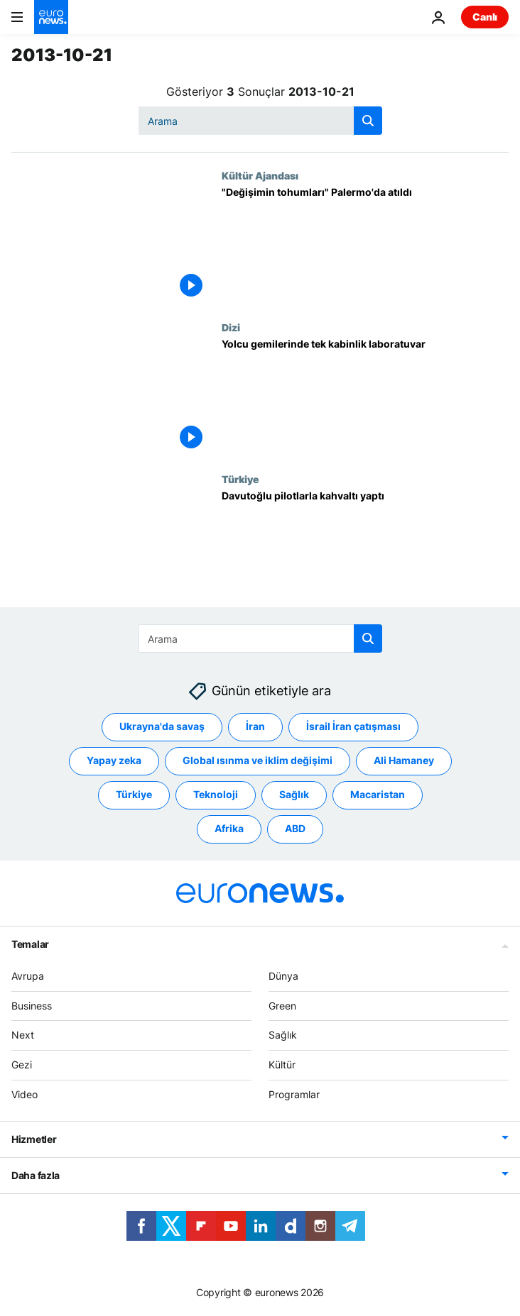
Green (282, 1006)
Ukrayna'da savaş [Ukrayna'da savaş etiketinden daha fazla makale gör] (162, 727)
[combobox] (260, 120)
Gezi (21, 1064)
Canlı (484, 17)
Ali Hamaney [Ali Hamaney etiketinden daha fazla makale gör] (404, 761)
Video (24, 1094)
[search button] (368, 120)
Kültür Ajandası (260, 175)
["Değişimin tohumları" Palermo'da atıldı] (365, 245)
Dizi (231, 327)
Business (31, 1006)
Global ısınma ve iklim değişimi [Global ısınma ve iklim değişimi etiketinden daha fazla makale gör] (257, 761)
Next (22, 1035)
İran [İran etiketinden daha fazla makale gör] (255, 727)
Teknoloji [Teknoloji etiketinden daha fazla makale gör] (215, 795)
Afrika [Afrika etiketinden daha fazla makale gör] (229, 829)
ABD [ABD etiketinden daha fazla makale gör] (295, 829)
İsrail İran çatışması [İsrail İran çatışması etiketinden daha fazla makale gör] (353, 727)
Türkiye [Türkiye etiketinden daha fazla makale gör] (134, 795)
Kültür (282, 1064)
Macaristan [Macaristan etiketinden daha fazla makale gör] (377, 795)
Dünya (283, 976)
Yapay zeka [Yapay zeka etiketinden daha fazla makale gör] (114, 761)
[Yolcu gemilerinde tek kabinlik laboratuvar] (365, 397)
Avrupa (27, 976)
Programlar (294, 1094)
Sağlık (283, 1035)
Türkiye (240, 479)
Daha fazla (35, 1175)
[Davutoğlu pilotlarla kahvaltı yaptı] (365, 549)
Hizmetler (33, 1139)
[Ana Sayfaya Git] (51, 17)
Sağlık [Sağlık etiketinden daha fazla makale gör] (294, 795)
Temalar (30, 944)
